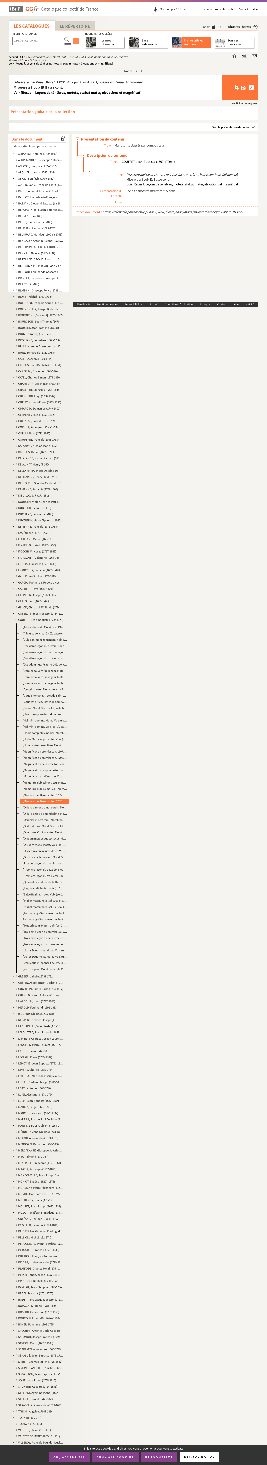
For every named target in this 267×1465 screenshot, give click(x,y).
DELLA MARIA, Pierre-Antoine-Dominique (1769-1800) (40, 470)
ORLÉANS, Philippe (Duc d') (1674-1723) (40, 1219)
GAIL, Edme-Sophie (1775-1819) (37, 576)
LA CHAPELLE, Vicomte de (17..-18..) (40, 1026)
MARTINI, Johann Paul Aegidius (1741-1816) (40, 1119)
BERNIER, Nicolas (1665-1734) (36, 253)
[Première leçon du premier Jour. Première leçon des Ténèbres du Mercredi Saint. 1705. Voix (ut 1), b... (45, 863)
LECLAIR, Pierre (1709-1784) (35, 1057)
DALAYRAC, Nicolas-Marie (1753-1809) (40, 446)
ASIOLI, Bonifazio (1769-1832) (36, 178)
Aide (255, 9)
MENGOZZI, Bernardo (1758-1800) (39, 1144)
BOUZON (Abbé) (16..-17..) (34, 334)
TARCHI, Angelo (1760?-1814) (36, 1411)
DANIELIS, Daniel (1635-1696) (36, 452)
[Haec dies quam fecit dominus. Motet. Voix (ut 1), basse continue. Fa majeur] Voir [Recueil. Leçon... (45, 714)
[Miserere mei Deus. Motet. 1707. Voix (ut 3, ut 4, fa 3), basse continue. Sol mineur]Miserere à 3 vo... (45, 801)
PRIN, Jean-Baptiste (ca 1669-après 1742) (40, 1281)
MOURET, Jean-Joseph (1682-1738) (39, 1206)
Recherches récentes (242, 26)
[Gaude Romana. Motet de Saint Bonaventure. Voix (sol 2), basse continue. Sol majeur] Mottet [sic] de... (45, 695)
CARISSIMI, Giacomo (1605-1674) (38, 371)
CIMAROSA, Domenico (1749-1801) (39, 408)
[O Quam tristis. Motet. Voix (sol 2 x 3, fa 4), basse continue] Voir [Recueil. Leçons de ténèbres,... (45, 845)
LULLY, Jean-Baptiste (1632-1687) (38, 1101)
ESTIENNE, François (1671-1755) (38, 526)
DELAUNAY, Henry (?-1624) (34, 464)
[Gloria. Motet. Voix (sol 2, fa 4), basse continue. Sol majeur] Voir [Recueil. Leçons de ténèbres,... (45, 708)
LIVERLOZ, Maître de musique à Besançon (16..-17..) (40, 1076)
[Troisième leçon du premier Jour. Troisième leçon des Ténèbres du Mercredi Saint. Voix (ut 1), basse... (45, 932)
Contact (243, 9)
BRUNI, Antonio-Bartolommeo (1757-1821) (40, 346)
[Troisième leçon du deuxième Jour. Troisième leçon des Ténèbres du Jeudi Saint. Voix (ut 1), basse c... (45, 938)
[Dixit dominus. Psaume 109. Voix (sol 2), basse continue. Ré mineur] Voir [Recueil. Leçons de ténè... (45, 664)
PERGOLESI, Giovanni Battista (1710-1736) (40, 1243)
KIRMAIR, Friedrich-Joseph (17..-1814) (40, 1020)
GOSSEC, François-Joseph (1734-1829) (40, 613)
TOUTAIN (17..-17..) (30, 1424)
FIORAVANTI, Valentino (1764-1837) (40, 557)
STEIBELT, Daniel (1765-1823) (36, 1399)
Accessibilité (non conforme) (141, 304)
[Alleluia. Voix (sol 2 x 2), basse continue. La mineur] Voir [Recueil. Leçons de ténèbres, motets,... (45, 633)
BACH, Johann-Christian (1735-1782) (40, 191)
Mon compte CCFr (174, 9)
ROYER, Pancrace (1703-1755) (36, 1324)
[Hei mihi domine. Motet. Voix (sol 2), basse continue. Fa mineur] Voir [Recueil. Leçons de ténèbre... (45, 720)
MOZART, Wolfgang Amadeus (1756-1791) (40, 1212)
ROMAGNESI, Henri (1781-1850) (37, 1306)
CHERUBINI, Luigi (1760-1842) (36, 396)
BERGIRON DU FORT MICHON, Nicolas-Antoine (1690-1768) (40, 247)
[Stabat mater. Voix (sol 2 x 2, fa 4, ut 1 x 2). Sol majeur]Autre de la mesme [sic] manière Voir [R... (45, 907)
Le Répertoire (75, 26)
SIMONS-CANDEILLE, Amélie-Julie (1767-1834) (40, 1368)
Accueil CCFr (17, 57)
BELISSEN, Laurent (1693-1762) (37, 228)
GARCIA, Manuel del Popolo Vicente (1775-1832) (40, 582)
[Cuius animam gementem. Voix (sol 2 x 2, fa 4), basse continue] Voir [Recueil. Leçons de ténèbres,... (45, 639)
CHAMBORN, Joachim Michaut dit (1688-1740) (40, 383)
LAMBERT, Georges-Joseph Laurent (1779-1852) (40, 1038)
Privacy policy (199, 1457)
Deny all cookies (115, 1457)
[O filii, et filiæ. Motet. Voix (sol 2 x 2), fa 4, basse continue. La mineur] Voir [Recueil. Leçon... (45, 826)
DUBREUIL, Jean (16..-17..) (34, 508)
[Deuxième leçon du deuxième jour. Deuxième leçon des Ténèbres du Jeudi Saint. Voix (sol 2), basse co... (45, 652)
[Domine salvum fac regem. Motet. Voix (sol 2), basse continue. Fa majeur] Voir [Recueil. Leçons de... (45, 671)
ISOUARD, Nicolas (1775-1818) (36, 1014)
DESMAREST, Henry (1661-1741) (37, 477)
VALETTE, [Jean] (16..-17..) (34, 1430)
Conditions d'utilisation (179, 304)
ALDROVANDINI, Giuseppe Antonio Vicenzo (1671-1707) (40, 160)
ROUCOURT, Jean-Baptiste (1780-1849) (40, 1318)
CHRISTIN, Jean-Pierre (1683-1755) (39, 402)
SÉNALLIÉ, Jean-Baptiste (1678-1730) (40, 1355)
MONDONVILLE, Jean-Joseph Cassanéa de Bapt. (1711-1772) (40, 1175)
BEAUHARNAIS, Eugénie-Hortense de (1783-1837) (40, 209)
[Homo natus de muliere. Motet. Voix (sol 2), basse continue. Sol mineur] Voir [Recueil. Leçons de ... (45, 745)
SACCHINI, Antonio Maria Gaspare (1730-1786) (40, 1330)
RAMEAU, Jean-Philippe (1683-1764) (40, 1287)
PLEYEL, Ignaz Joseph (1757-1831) (39, 1275)
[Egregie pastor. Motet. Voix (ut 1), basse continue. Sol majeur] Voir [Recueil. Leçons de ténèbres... (45, 689)
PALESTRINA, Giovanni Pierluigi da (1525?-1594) (40, 1231)
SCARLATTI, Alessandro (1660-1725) (40, 1349)
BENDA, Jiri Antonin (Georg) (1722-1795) (40, 241)
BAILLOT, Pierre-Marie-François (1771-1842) (40, 197)
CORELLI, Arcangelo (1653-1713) (38, 427)
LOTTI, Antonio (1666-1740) (35, 1088)
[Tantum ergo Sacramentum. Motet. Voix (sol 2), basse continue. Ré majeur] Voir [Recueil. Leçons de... (45, 913)
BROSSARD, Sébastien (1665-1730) (39, 340)
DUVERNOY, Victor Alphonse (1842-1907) (40, 520)
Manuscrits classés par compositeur (36, 146)
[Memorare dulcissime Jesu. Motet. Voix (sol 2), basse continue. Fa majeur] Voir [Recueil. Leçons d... (45, 789)
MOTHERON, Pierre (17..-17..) (36, 1200)
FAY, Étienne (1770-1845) (33, 533)
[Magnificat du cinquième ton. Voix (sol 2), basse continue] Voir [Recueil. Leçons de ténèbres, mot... (45, 770)
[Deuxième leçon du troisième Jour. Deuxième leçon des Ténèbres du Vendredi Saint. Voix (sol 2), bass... (45, 658)
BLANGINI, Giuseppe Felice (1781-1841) (40, 290)
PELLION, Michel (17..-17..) (34, 1237)
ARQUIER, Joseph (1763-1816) (36, 172)
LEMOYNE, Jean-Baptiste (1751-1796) (40, 1063)
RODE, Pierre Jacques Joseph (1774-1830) (40, 1299)
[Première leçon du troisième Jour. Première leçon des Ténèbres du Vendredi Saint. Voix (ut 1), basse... (45, 876)
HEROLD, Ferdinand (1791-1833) (38, 1007)
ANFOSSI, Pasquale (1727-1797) (37, 166)
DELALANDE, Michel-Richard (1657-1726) (40, 458)
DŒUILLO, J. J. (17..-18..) (33, 495)
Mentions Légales (107, 304)
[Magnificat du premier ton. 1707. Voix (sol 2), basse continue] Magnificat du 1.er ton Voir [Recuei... (45, 751)
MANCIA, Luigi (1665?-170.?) (35, 1107)
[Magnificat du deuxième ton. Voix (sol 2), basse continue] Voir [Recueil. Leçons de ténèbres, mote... (45, 764)
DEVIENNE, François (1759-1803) (38, 489)
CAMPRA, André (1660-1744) (35, 359)
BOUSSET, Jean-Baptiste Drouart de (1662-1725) (40, 328)
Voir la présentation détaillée (231, 127)
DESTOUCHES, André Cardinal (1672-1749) (40, 483)
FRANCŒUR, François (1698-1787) (39, 570)
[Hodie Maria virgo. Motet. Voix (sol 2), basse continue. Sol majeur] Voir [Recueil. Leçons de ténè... (45, 739)
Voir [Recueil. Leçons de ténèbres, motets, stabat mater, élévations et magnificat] (61, 63)
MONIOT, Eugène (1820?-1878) (36, 1181)
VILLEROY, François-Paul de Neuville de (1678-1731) (40, 1442)
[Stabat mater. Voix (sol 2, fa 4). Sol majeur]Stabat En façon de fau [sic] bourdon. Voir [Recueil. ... (45, 900)
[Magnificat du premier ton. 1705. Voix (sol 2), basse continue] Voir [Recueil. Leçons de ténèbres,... (45, 758)
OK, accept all (69, 1457)
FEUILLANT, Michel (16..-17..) (36, 539)
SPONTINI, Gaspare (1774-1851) (37, 1386)
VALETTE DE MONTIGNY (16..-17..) (39, 1436)
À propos (212, 9)
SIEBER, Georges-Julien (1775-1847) (40, 1362)
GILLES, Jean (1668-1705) (33, 601)
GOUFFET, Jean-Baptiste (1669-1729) (40, 620)
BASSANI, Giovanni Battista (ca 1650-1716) (40, 203)
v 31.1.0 (249, 304)
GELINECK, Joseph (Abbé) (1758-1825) (40, 595)
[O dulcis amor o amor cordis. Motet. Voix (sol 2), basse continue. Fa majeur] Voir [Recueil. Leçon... (45, 807)
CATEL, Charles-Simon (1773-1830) (39, 377)
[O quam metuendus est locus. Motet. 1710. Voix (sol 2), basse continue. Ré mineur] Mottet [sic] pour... (45, 838)
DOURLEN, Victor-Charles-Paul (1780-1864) (40, 502)
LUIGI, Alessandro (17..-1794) (36, 1094)
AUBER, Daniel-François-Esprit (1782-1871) (40, 185)
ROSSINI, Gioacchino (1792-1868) (38, 1312)
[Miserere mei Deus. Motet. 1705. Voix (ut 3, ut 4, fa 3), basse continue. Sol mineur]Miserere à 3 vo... (45, 795)
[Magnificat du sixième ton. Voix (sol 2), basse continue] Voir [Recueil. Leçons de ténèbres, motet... (45, 776)
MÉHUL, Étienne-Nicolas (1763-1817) (40, 1132)
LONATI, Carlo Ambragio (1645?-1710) (40, 1082)
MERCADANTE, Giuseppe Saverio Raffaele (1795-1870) (40, 1150)
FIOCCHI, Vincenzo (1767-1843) (37, 551)
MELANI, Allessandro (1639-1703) (38, 1138)
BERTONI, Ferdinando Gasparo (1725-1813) (40, 272)
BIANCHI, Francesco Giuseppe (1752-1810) (40, 278)
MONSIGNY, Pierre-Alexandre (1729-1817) (40, 1188)
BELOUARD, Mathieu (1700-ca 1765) (40, 234)
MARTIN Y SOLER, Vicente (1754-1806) (40, 1125)
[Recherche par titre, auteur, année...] (37, 41)
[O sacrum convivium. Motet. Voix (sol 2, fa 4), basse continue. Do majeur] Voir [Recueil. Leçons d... (45, 851)
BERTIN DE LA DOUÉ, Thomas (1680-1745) (40, 259)
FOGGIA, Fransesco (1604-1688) (37, 564)
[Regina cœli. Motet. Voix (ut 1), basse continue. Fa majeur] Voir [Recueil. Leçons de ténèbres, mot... (45, 888)
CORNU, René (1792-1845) (34, 433)
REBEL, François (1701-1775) (35, 1293)
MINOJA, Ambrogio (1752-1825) (37, 1169)
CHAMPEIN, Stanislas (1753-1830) (39, 390)
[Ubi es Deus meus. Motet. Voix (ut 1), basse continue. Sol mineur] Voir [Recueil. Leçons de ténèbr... (45, 956)
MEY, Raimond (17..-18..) (33, 1156)
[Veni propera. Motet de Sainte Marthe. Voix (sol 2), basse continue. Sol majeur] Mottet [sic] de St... (45, 969)
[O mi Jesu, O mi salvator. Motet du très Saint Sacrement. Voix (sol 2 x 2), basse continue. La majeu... (45, 832)
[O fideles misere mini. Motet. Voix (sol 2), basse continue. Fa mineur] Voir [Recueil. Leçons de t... (45, 820)
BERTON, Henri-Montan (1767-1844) (40, 265)
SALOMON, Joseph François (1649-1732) (40, 1337)
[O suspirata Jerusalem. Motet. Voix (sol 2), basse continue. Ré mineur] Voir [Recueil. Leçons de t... (45, 857)
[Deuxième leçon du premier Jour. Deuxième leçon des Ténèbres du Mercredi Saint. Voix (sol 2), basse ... (45, 646)
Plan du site (83, 304)
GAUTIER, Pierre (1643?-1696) (36, 589)
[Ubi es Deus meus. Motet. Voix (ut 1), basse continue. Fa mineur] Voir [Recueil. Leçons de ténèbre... (45, 950)
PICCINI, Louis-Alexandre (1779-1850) (40, 1262)
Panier (208, 26)
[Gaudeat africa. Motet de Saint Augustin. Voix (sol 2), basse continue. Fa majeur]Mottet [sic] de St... (45, 702)
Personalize (159, 1457)
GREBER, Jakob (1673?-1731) (36, 976)
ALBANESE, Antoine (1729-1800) (37, 154)
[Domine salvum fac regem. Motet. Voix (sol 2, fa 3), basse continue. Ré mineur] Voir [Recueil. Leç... (45, 683)
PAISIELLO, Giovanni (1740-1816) (38, 1225)
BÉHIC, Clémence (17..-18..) (35, 222)
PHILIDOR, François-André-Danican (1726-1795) (40, 1256)
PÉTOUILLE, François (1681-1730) (38, 1250)
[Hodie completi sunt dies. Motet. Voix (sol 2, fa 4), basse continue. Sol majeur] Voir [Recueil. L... (45, 733)
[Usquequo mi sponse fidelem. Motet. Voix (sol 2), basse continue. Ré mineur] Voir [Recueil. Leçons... (45, 963)
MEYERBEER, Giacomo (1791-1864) (39, 1163)
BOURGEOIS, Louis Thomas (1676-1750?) (40, 321)
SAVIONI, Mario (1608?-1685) (35, 1343)
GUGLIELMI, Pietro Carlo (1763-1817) (40, 989)
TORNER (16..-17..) (29, 1417)
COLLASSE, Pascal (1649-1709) (37, 421)
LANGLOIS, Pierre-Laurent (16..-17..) (40, 1045)
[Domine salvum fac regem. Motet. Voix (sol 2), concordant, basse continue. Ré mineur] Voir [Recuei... (45, 677)
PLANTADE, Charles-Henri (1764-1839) (40, 1268)
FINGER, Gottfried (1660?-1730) (37, 545)
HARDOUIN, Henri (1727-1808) (36, 1001)
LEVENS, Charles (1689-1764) (36, 1069)
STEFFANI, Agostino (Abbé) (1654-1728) (40, 1393)
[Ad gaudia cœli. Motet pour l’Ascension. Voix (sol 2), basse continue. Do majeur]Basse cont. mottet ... (45, 627)
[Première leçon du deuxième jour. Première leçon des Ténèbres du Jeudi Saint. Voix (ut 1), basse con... (45, 869)
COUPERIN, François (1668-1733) (38, 439)
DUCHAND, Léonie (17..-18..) (35, 514)
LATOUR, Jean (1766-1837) (34, 1051)
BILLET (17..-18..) (28, 284)
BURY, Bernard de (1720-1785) (36, 352)
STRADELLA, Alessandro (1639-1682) (40, 1405)
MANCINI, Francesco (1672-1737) (38, 1113)
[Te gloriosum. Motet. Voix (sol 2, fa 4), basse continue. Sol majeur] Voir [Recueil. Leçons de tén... (45, 925)
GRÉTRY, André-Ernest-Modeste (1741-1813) (40, 982)
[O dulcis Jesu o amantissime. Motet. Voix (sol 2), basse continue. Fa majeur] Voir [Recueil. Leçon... (45, 813)
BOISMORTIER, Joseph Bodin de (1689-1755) (40, 309)
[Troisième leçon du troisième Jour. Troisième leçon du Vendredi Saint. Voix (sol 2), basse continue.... (45, 944)
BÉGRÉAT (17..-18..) (30, 216)
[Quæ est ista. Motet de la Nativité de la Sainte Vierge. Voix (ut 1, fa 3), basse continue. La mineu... (45, 882)
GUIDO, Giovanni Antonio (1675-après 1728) (40, 995)
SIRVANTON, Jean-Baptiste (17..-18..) (40, 1374)
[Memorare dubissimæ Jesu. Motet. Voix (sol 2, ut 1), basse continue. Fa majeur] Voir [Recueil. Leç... (45, 782)
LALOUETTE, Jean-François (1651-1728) (40, 1032)
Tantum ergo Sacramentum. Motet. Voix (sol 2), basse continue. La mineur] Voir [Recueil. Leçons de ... (45, 919)
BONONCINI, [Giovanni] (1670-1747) (40, 315)
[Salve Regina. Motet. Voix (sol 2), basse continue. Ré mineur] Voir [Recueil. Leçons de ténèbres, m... (45, 894)
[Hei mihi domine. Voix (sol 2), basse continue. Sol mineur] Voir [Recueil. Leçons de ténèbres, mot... (45, 726)
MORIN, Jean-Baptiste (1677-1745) (39, 1194)
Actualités (229, 9)
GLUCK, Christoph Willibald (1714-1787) (40, 607)
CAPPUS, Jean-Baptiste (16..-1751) (39, 365)
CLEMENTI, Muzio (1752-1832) (36, 415)
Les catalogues (32, 26)
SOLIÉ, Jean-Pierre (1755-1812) (37, 1380)
